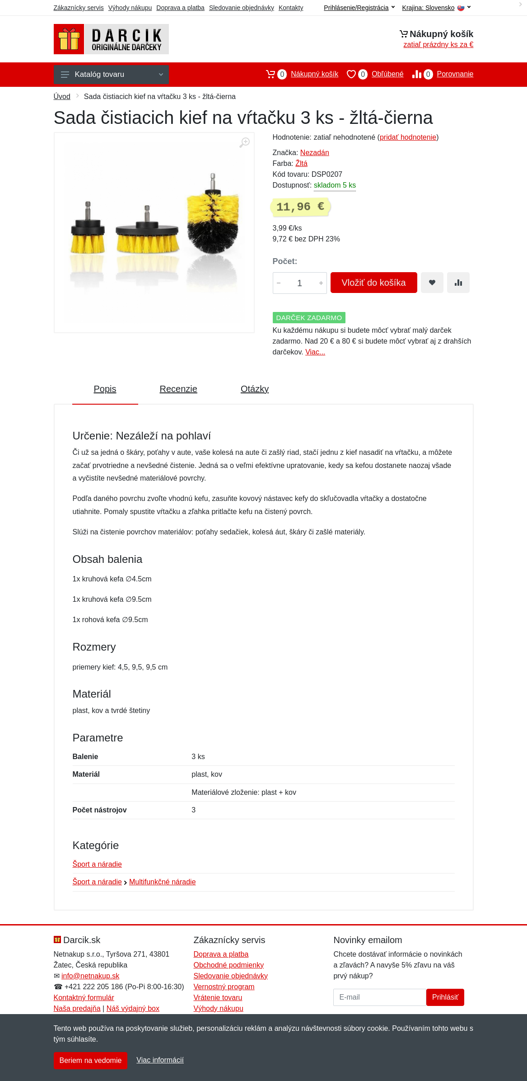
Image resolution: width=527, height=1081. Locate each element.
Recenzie (178, 389)
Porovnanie (439, 74)
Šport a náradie (97, 864)
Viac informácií (160, 1060)
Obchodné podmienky (228, 965)
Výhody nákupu (130, 7)
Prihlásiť (445, 997)
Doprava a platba (180, 7)
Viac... (315, 352)
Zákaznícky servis (79, 7)
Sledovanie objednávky (241, 7)
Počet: (285, 261)
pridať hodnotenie (408, 137)
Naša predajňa (77, 1008)
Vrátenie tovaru (217, 997)
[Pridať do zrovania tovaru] (458, 282)
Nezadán (314, 152)
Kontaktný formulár (84, 997)
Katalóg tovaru (112, 74)
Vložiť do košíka (374, 283)
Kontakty (291, 7)
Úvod (62, 96)
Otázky (255, 389)
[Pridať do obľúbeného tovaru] (432, 282)
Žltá (301, 163)
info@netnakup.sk (90, 976)
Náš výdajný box (133, 1008)
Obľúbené (370, 74)
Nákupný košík (297, 74)
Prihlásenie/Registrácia (359, 8)
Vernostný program (223, 987)
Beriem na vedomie (91, 1060)
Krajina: (436, 8)
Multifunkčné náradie (162, 882)
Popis (105, 389)
